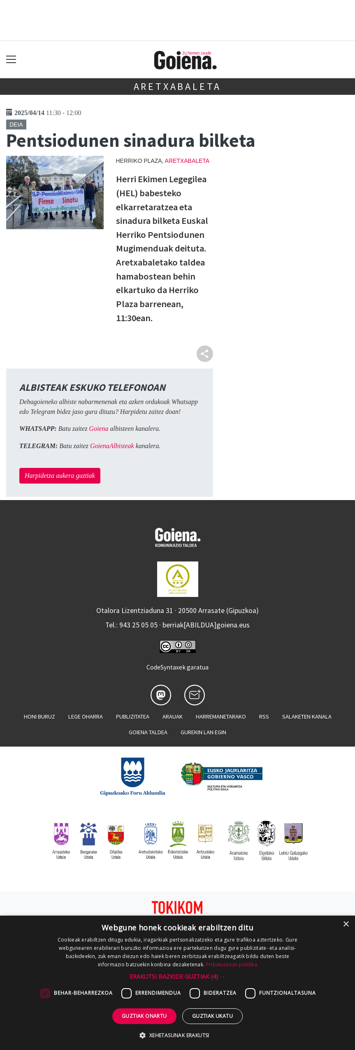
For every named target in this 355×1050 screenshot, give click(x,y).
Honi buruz (39, 716)
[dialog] (177, 983)
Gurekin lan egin (203, 732)
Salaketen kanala (307, 716)
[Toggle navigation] (11, 59)
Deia (16, 124)
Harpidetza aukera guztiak (60, 475)
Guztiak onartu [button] (144, 1015)
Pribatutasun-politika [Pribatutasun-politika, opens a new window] (231, 964)
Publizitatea (132, 716)
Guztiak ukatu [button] (212, 1015)
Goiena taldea (148, 732)
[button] (177, 976)
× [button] (346, 924)
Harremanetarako (221, 716)
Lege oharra (85, 716)
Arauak (172, 716)
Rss (264, 716)
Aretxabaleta (178, 86)
